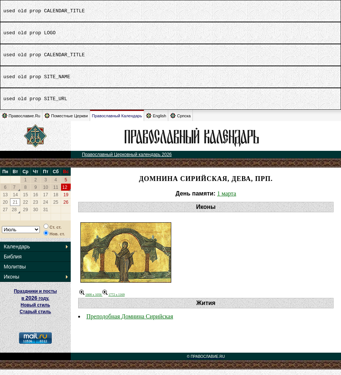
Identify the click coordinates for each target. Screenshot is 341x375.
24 (45, 207)
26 (65, 207)
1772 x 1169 (113, 300)
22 (25, 207)
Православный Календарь (117, 121)
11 (55, 193)
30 (35, 215)
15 (25, 200)
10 (45, 193)
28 (14, 215)
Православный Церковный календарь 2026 (127, 160)
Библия (13, 262)
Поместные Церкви (66, 121)
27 (5, 215)
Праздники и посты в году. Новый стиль (35, 303)
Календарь (17, 252)
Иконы (11, 282)
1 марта (226, 199)
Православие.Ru (21, 121)
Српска (180, 121)
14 (15, 200)
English (156, 121)
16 (35, 200)
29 (25, 215)
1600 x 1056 (90, 300)
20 (5, 207)
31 (45, 215)
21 (15, 207)
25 (55, 207)
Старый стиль (35, 317)
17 (45, 200)
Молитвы (15, 272)
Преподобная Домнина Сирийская (129, 322)
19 (65, 200)
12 (64, 193)
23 (35, 207)
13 (5, 200)
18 (55, 200)
